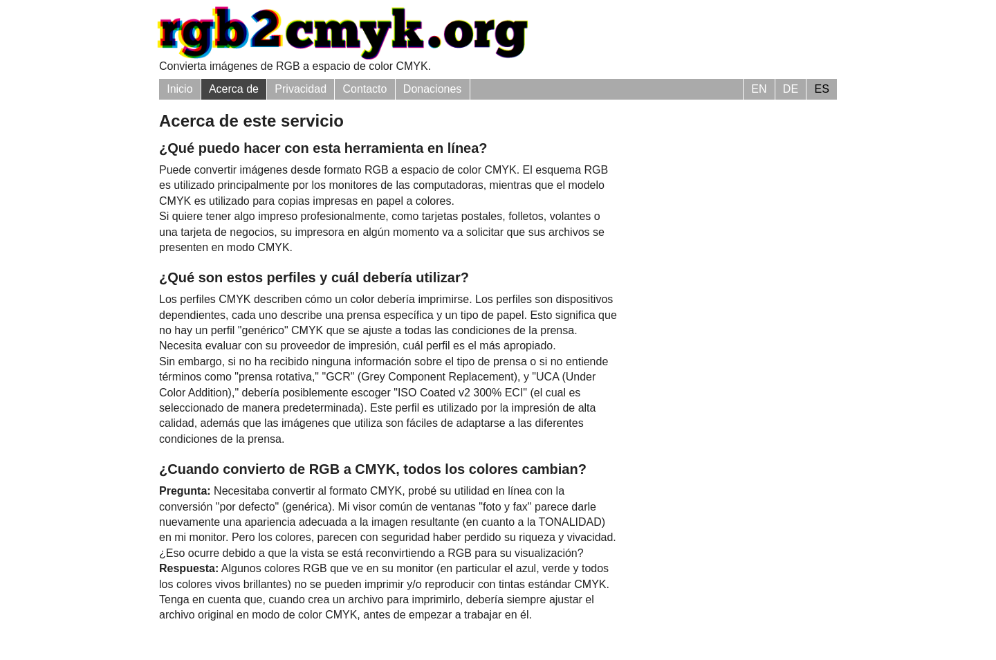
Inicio (179, 89)
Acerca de (234, 89)
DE (790, 89)
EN (758, 89)
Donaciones (432, 89)
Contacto (364, 89)
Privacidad (300, 89)
